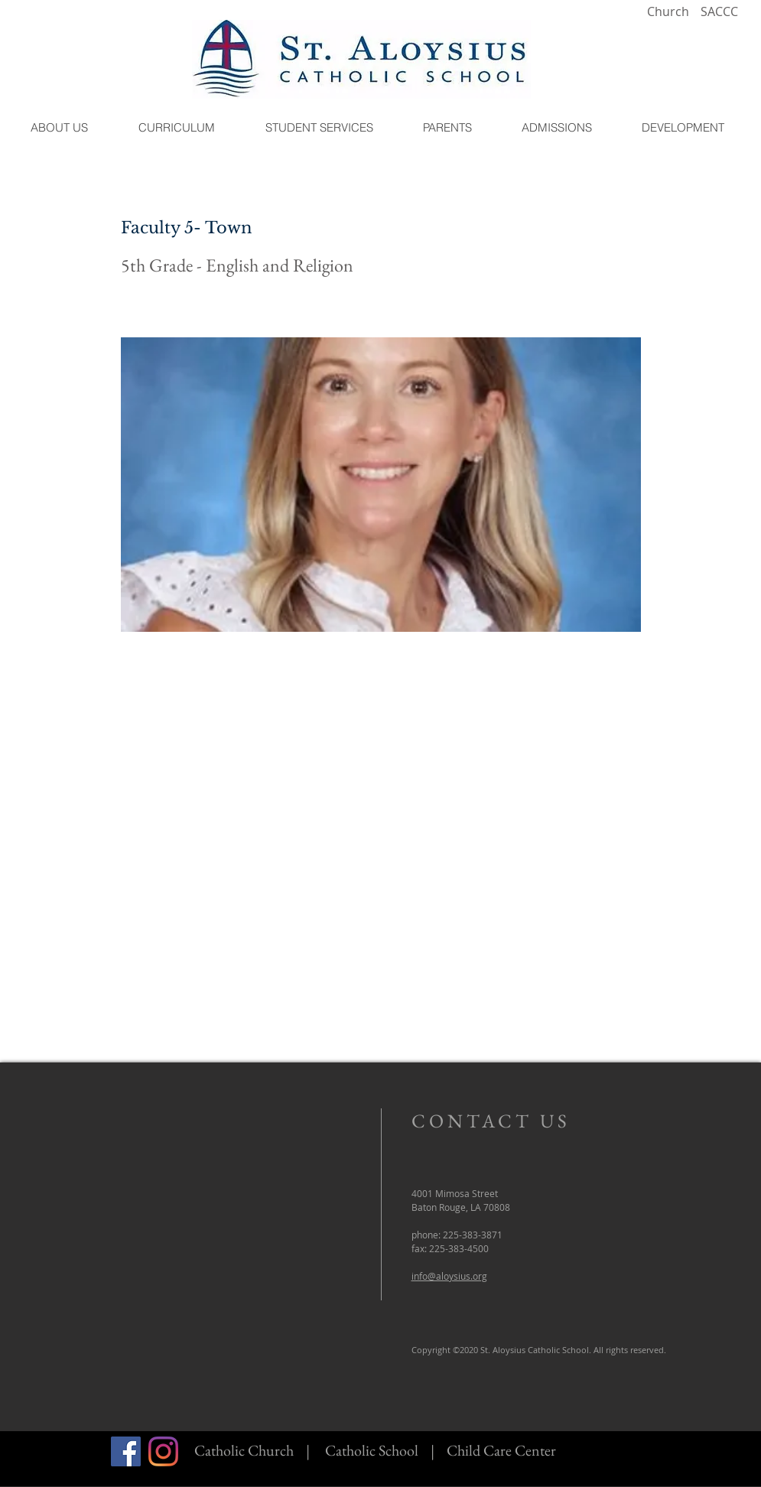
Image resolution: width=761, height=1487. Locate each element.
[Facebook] (126, 1451)
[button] (59, 127)
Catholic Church (244, 1450)
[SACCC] (719, 12)
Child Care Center (501, 1450)
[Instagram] (163, 1451)
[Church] (668, 12)
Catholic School (371, 1450)
